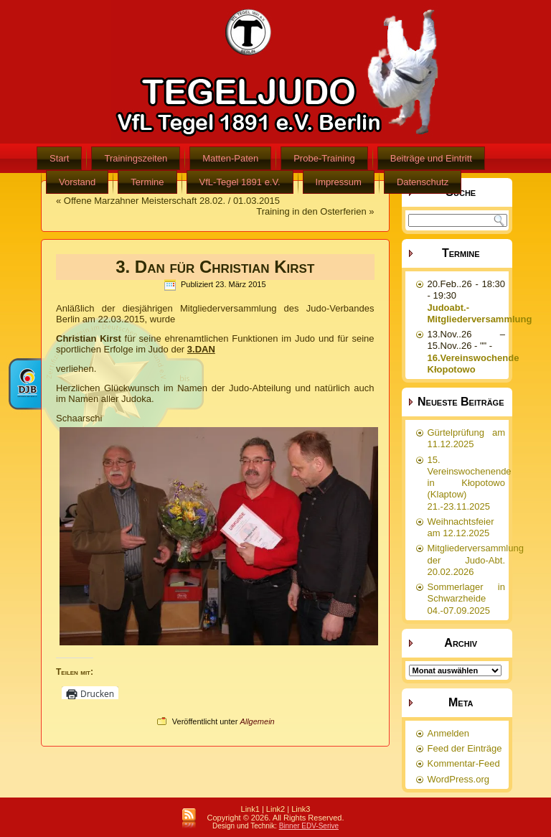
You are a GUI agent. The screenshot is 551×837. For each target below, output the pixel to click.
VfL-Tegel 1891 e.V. (240, 182)
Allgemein (257, 721)
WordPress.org (458, 779)
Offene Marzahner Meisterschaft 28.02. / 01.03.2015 (172, 200)
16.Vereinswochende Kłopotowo (473, 363)
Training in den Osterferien (311, 211)
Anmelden (449, 733)
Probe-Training (324, 158)
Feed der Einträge (465, 748)
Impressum (339, 182)
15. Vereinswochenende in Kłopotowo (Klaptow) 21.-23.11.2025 (470, 483)
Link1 (250, 809)
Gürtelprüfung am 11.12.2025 (467, 438)
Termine (147, 182)
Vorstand (77, 182)
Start (59, 158)
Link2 (275, 809)
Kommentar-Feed (464, 763)
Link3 (300, 809)
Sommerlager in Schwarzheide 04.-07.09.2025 (467, 598)
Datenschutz (422, 182)
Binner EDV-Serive (309, 826)
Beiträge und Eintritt (431, 158)
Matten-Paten (230, 158)
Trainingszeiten (135, 158)
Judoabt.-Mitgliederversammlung (480, 313)
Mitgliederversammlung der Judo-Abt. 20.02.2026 (476, 560)
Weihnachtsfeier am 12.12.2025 (461, 527)
